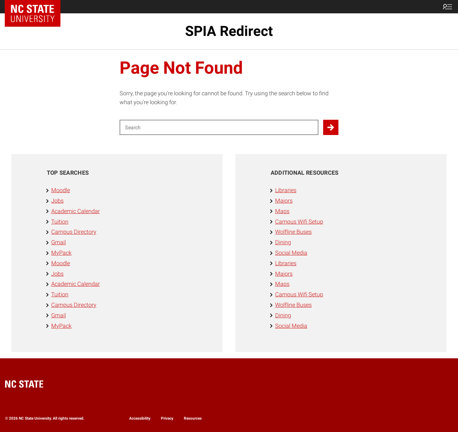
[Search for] (219, 127)
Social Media (291, 252)
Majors (284, 200)
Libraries (285, 190)
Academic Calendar (75, 211)
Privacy (167, 418)
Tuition (59, 221)
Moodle (60, 190)
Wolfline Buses (293, 231)
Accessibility (139, 418)
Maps (282, 211)
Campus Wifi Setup (299, 221)
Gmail (58, 242)
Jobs (57, 200)
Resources (193, 418)
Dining (283, 242)
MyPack (61, 252)
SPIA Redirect (229, 31)
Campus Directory (73, 231)
